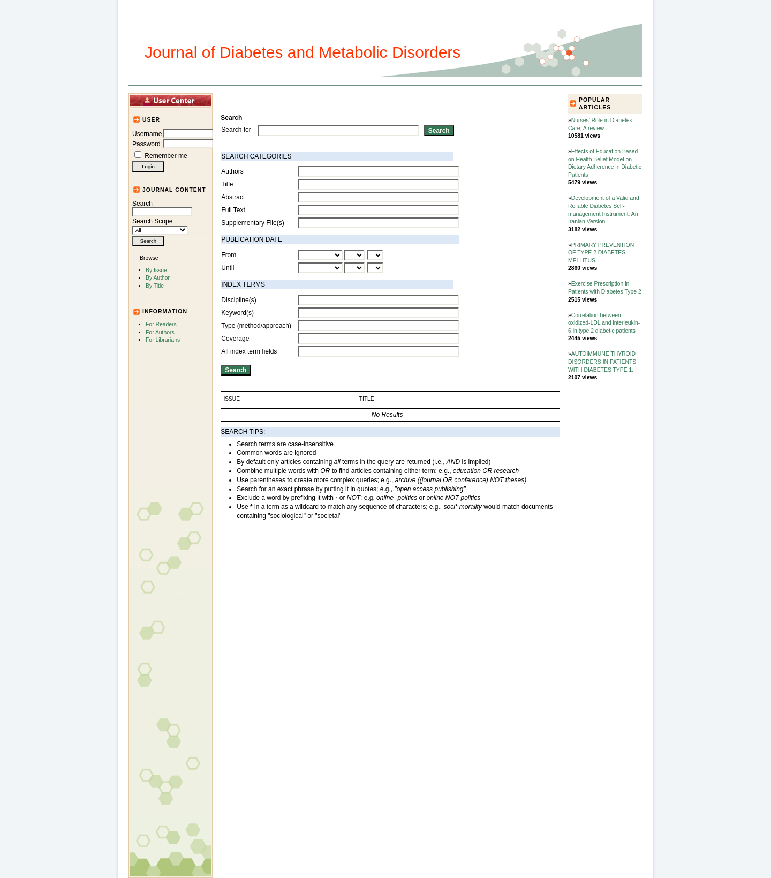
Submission (394, 100)
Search (162, 208)
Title (227, 184)
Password (146, 144)
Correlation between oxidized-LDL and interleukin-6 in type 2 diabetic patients (604, 323)
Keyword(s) (237, 313)
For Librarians (163, 340)
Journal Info (348, 100)
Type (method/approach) (256, 325)
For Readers (161, 324)
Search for (236, 129)
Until (227, 268)
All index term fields (249, 351)
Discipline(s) (238, 300)
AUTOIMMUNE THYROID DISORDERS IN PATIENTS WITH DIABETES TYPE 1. (602, 361)
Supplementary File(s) (252, 223)
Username (147, 134)
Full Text (233, 210)
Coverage (235, 338)
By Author (158, 278)
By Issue (156, 270)
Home (238, 100)
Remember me (166, 156)
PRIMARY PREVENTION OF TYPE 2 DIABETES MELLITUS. (601, 253)
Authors (232, 171)
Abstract (233, 197)
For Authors (160, 332)
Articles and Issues (287, 100)
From (228, 255)
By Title (155, 286)
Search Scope (160, 225)
